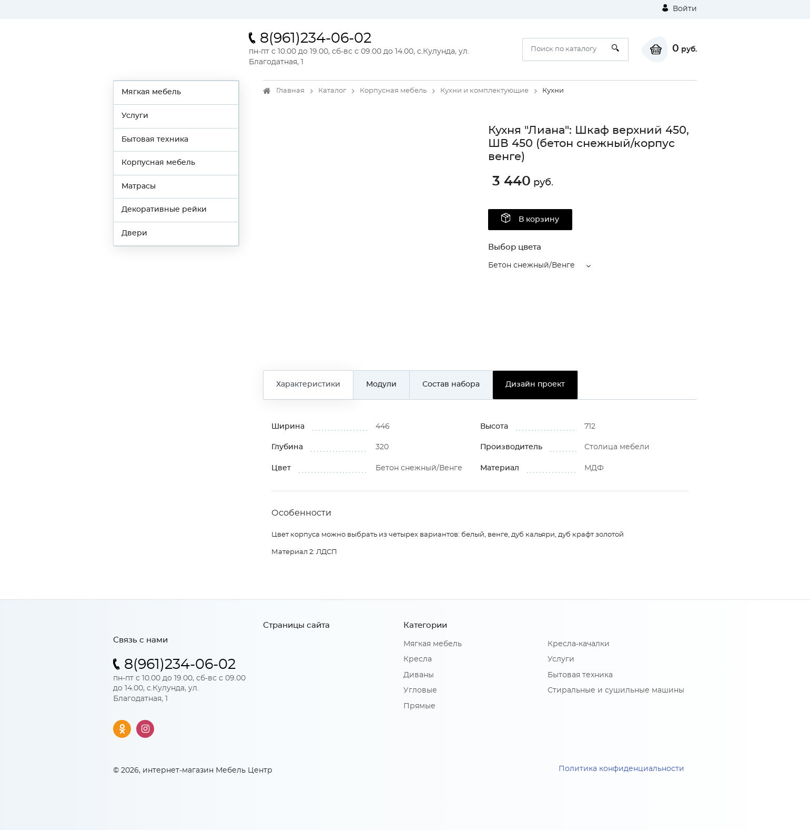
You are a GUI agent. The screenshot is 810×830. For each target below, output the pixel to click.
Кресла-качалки (579, 644)
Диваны (418, 675)
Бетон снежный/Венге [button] (531, 265)
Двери (134, 233)
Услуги (135, 116)
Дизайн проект (535, 384)
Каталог (332, 90)
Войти (679, 8)
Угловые (420, 690)
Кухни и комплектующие (484, 90)
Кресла (417, 659)
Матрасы (139, 186)
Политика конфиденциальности (621, 769)
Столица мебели (617, 447)
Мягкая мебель (151, 92)
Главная (290, 90)
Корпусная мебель (158, 162)
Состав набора (451, 384)
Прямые (419, 706)
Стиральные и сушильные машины (616, 690)
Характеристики (308, 384)
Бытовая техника (155, 139)
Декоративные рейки (164, 209)
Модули (381, 384)
